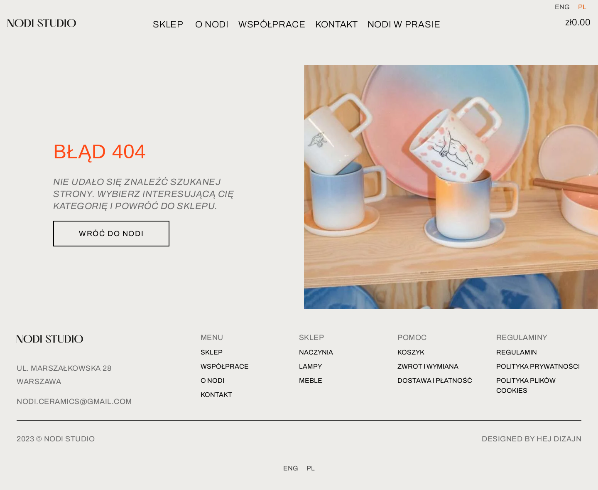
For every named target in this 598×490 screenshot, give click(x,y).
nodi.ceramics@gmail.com (74, 401)
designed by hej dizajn (531, 439)
